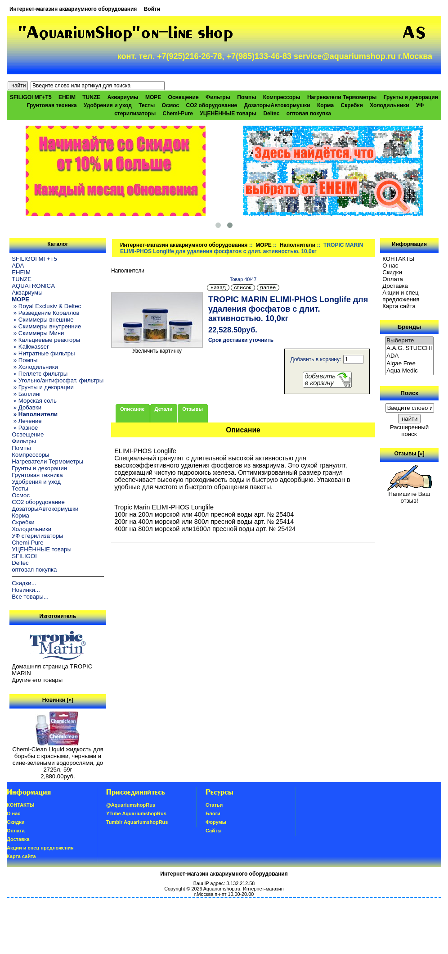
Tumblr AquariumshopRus (137, 822)
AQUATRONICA (33, 285)
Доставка (395, 285)
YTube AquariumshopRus (136, 813)
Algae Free (409, 364)
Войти (152, 9)
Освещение (183, 97)
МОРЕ (263, 245)
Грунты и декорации (411, 97)
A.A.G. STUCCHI (409, 348)
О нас (390, 265)
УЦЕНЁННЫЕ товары (228, 113)
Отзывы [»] (409, 453)
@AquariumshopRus (130, 805)
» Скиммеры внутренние (46, 326)
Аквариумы (123, 97)
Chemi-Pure (178, 113)
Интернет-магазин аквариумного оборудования (73, 9)
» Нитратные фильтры (43, 353)
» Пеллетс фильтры (39, 373)
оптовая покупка (309, 113)
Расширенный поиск (409, 430)
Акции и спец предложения (400, 296)
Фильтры (218, 97)
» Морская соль (34, 400)
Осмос (170, 105)
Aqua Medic (409, 371)
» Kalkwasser (30, 346)
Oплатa (392, 279)
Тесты (147, 105)
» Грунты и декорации (43, 387)
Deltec (271, 113)
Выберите (409, 341)
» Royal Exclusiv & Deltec (46, 306)
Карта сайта (398, 306)
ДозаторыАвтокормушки (277, 105)
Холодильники (389, 105)
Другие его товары (37, 680)
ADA (18, 265)
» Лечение (26, 421)
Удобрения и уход (108, 105)
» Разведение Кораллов (45, 312)
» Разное (25, 427)
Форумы (216, 822)
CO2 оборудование (211, 105)
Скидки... (24, 583)
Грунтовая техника (52, 105)
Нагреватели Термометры (341, 97)
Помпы (246, 97)
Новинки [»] (57, 700)
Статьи (214, 805)
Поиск (409, 393)
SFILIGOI (24, 556)
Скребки (352, 105)
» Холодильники (35, 366)
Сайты (214, 830)
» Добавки (26, 407)
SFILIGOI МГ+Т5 (30, 97)
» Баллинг (26, 394)
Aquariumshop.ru (221, 888)
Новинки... (26, 589)
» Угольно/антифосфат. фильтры (57, 380)
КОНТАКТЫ (398, 258)
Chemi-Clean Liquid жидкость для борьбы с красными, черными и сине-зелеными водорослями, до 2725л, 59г (57, 756)
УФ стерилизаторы (37, 535)
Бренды (409, 326)
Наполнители (297, 245)
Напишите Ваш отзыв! (409, 494)
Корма (325, 105)
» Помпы (24, 360)
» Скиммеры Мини (38, 333)
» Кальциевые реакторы (46, 339)
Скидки (392, 272)
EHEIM (67, 97)
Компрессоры (281, 97)
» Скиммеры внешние (42, 319)
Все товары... (30, 596)
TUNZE (91, 97)
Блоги (213, 813)
